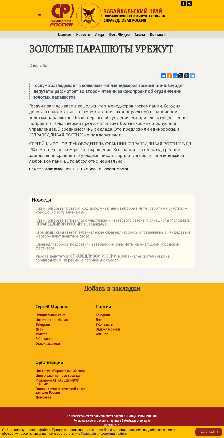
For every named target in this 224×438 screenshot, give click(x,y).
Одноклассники (47, 343)
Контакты (158, 34)
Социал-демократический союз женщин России (60, 390)
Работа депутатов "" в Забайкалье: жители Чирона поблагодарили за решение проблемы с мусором (100, 258)
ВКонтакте (43, 339)
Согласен (209, 432)
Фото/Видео (119, 34)
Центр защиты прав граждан (58, 375)
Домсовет (43, 397)
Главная (64, 34)
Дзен (39, 329)
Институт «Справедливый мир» (60, 371)
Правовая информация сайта (103, 433)
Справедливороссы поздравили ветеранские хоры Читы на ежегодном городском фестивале (105, 246)
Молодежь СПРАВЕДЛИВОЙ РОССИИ (57, 382)
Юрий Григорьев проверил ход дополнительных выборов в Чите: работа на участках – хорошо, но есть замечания (109, 210)
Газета (140, 34)
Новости (83, 34)
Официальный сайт (50, 315)
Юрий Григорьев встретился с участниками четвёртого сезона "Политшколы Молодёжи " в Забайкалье (110, 222)
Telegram (42, 324)
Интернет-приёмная (51, 320)
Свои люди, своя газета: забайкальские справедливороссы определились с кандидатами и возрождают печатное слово (111, 234)
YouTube (102, 334)
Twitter (41, 334)
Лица (99, 34)
